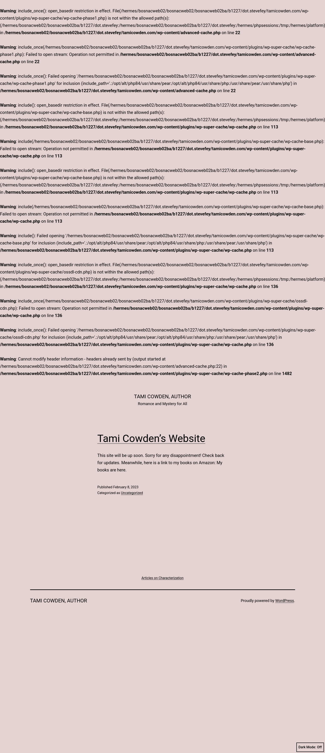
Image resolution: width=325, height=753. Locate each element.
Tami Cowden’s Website (151, 438)
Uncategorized (132, 493)
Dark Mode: (310, 747)
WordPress (284, 600)
